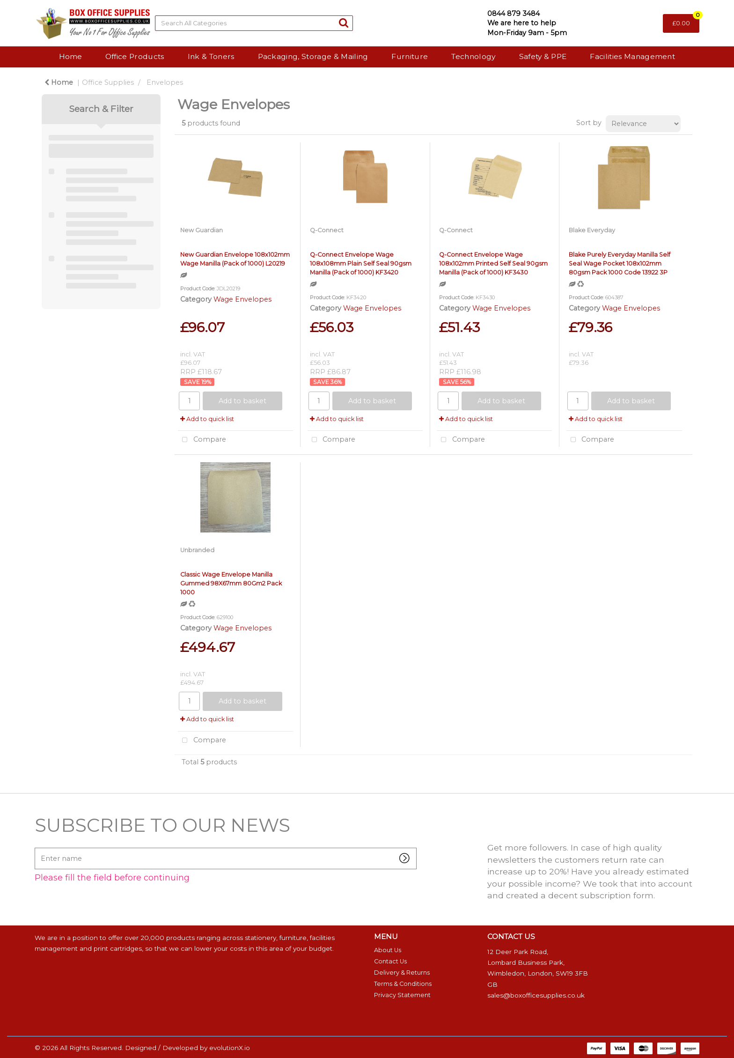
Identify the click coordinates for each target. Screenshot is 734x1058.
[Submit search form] (343, 22)
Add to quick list (207, 418)
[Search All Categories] (254, 23)
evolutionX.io (229, 1047)
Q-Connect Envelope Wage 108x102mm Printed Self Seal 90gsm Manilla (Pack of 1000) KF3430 (493, 263)
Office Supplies (108, 82)
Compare (202, 440)
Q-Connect (327, 230)
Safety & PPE (543, 56)
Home (70, 56)
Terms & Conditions (403, 983)
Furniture (409, 56)
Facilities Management (632, 56)
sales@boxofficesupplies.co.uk (536, 995)
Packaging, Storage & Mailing (313, 56)
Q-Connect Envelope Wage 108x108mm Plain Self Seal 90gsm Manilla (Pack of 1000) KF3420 (360, 263)
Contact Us (390, 961)
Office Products (134, 56)
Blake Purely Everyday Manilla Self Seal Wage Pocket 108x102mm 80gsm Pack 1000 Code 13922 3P (619, 263)
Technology (473, 56)
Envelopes (165, 82)
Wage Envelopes (242, 299)
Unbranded (197, 550)
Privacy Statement (402, 995)
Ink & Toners (211, 56)
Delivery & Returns (402, 972)
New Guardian (201, 230)
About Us (387, 950)
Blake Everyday (592, 230)
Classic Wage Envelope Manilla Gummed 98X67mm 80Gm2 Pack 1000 (231, 583)
